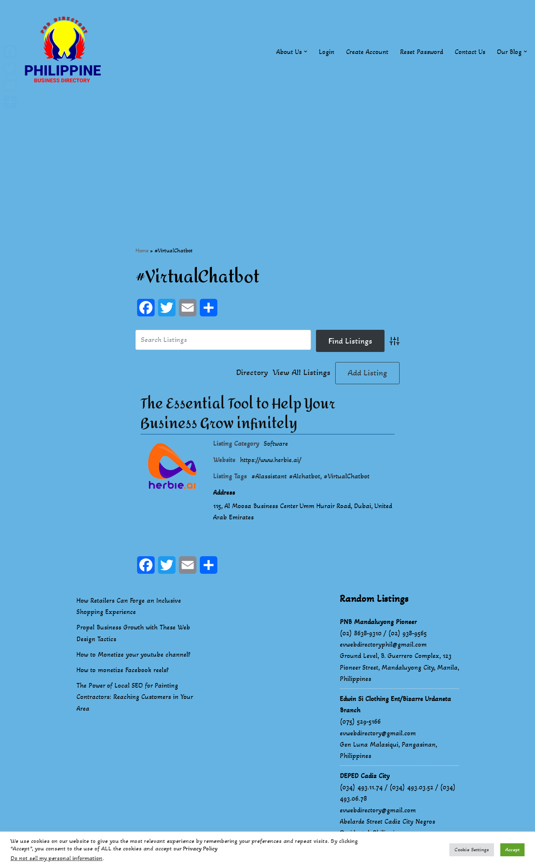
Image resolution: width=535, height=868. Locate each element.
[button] (305, 51)
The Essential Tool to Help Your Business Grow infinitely (237, 414)
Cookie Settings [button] (471, 849)
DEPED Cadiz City (365, 776)
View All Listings (301, 373)
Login (326, 52)
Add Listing (367, 373)
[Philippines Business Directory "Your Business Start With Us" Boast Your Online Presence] (64, 52)
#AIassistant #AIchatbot (285, 476)
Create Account (367, 52)
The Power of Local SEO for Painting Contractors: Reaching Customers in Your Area (134, 697)
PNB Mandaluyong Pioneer (378, 622)
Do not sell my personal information (56, 858)
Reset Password (421, 52)
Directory (252, 373)
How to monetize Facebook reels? (122, 670)
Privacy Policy (200, 848)
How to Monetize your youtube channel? (133, 655)
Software (276, 443)
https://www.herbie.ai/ (271, 460)
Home (141, 250)
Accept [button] (512, 849)
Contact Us (470, 52)
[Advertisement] (267, 162)
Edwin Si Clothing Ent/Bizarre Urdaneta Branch (395, 704)
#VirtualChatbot (346, 476)
